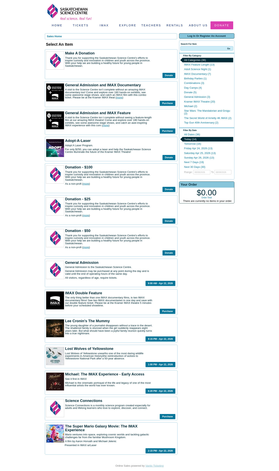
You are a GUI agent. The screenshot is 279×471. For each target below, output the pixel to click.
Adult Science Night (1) (197, 69)
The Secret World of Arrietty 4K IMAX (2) (208, 118)
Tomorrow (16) (192, 143)
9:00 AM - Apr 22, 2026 (160, 283)
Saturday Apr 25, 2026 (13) (200, 153)
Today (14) (190, 139)
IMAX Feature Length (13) (199, 64)
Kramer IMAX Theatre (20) (199, 101)
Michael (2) (190, 106)
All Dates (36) (192, 134)
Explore (127, 25)
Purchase (167, 103)
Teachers (151, 25)
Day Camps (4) (193, 87)
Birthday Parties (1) (195, 78)
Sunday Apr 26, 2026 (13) (199, 157)
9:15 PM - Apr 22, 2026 (160, 339)
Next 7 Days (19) (194, 162)
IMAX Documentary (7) (197, 73)
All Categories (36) (195, 60)
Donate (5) (190, 92)
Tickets (80, 25)
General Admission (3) (197, 96)
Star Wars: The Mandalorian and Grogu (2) (207, 112)
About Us (198, 25)
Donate (221, 25)
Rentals (174, 25)
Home (57, 25)
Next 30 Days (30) (194, 166)
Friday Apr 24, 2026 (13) (198, 148)
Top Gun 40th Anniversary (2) (201, 122)
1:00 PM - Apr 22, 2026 (160, 364)
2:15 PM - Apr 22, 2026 (160, 450)
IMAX (104, 25)
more (119, 97)
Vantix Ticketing (154, 465)
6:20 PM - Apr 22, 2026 (160, 391)
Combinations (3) (194, 83)
